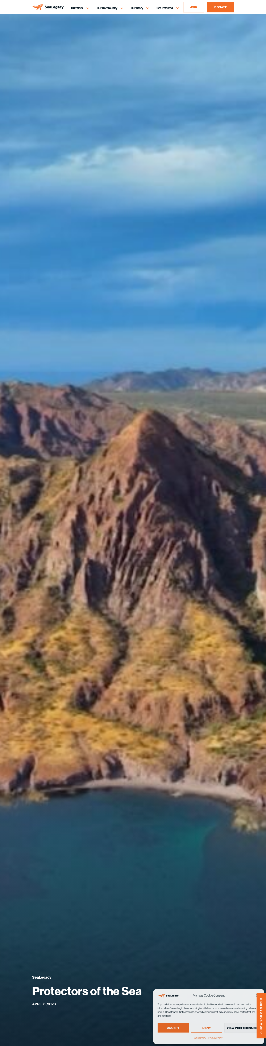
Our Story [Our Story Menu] (137, 8)
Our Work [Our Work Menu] (77, 8)
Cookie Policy (199, 1038)
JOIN (193, 7)
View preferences (242, 1028)
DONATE (220, 7)
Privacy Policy (215, 1038)
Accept (173, 1028)
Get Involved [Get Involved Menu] (165, 8)
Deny (206, 1028)
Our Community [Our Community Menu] (107, 8)
